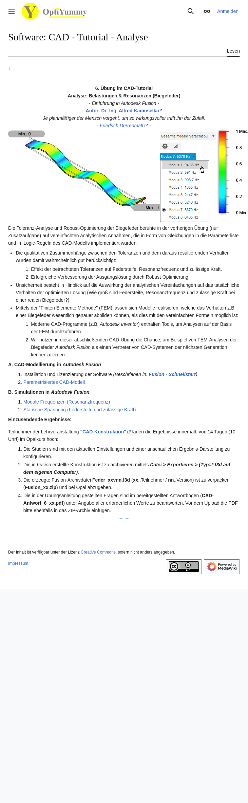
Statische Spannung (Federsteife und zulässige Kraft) (79, 409)
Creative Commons (98, 552)
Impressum (18, 563)
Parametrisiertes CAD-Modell (54, 382)
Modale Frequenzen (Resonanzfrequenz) (66, 402)
